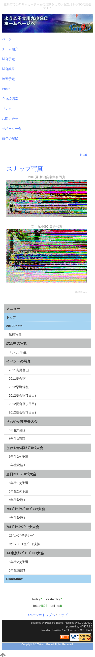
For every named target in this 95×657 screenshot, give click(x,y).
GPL (82, 630)
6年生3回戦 (17, 438)
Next (83, 155)
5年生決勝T (17, 570)
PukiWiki (56, 630)
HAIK (83, 626)
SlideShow (14, 578)
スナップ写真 (24, 168)
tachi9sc (46, 644)
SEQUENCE (85, 622)
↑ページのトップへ (41, 615)
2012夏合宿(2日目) (22, 404)
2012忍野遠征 (19, 387)
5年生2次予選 (18, 562)
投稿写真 (15, 334)
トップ (11, 317)
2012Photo (14, 326)
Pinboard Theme (54, 622)
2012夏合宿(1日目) (22, 395)
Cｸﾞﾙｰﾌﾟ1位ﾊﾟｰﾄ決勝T (25, 544)
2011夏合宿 (17, 378)
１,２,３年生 (18, 352)
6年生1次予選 (18, 483)
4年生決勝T (17, 517)
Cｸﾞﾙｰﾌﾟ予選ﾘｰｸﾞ (22, 535)
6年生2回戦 (17, 430)
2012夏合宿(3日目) (22, 412)
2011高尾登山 (19, 370)
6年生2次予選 (18, 456)
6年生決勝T (17, 465)
